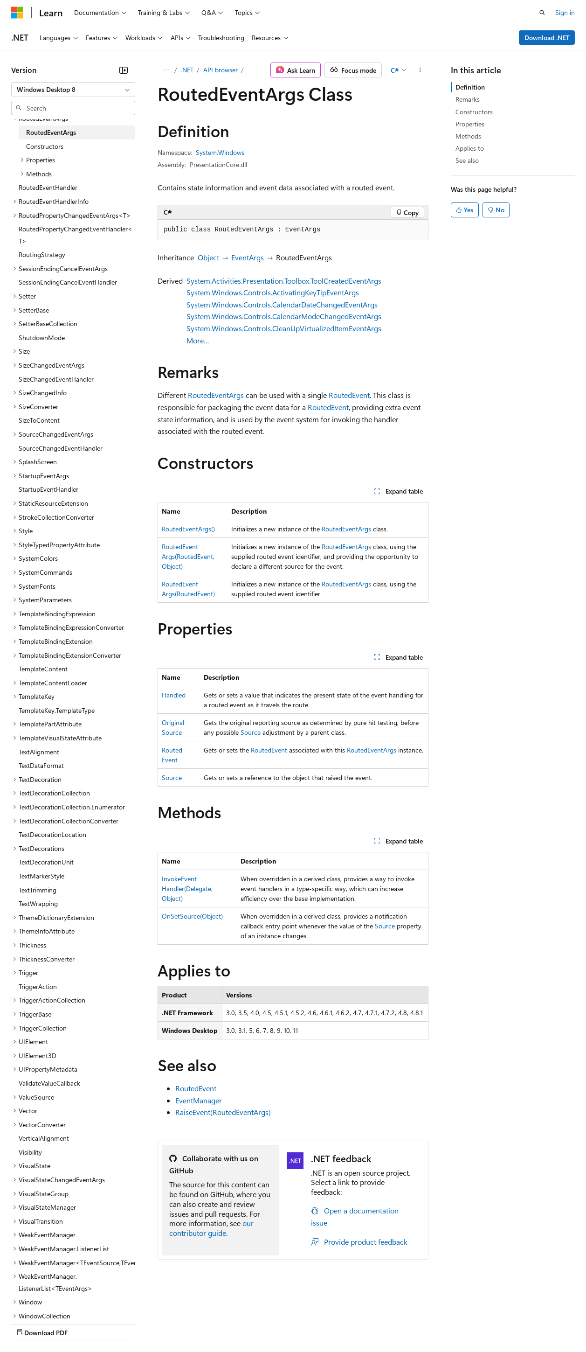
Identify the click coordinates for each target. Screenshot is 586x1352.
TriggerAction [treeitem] (38, 986)
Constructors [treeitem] (44, 146)
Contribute (167, 1323)
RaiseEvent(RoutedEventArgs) (223, 1112)
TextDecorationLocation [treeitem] (52, 834)
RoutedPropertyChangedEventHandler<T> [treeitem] (75, 234)
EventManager (198, 1100)
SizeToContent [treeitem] (39, 420)
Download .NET (547, 37)
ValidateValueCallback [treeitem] (49, 1083)
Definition (470, 87)
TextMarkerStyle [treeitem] (41, 875)
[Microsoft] (17, 13)
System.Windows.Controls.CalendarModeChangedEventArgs (283, 316)
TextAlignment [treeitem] (39, 751)
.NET (187, 69)
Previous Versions (85, 1323)
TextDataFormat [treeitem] (41, 765)
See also (467, 160)
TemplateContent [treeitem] (43, 668)
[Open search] (542, 12)
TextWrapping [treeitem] (38, 903)
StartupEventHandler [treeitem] (48, 489)
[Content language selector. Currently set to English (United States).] (54, 1301)
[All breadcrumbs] (166, 70)
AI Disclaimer (29, 1323)
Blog (127, 1323)
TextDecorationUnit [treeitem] (46, 861)
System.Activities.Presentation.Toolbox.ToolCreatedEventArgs (283, 281)
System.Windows (220, 152)
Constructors (474, 111)
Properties (469, 123)
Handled (174, 694)
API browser (220, 69)
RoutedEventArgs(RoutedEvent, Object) (188, 556)
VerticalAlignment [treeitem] (44, 1138)
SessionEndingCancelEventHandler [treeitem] (68, 282)
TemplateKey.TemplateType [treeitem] (57, 710)
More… (197, 340)
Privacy (203, 1323)
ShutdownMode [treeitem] (42, 337)
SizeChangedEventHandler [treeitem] (56, 379)
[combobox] (73, 89)
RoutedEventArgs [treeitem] (51, 132)
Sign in (565, 12)
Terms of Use (340, 1323)
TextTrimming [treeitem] (37, 889)
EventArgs (247, 257)
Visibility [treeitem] (30, 1152)
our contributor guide (211, 1228)
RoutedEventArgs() (188, 528)
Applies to (469, 148)
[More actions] (420, 70)
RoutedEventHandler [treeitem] (48, 187)
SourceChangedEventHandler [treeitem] (61, 448)
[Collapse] (123, 70)
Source (251, 732)
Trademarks (386, 1323)
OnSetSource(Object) (192, 916)
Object (208, 257)
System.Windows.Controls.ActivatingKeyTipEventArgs (272, 292)
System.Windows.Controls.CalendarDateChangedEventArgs (282, 304)
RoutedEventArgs (216, 395)
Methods (468, 136)
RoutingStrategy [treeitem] (42, 254)
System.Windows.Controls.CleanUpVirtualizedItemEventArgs (283, 328)
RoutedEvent (349, 395)
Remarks (467, 99)
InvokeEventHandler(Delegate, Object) (187, 888)
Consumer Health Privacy (268, 1323)
